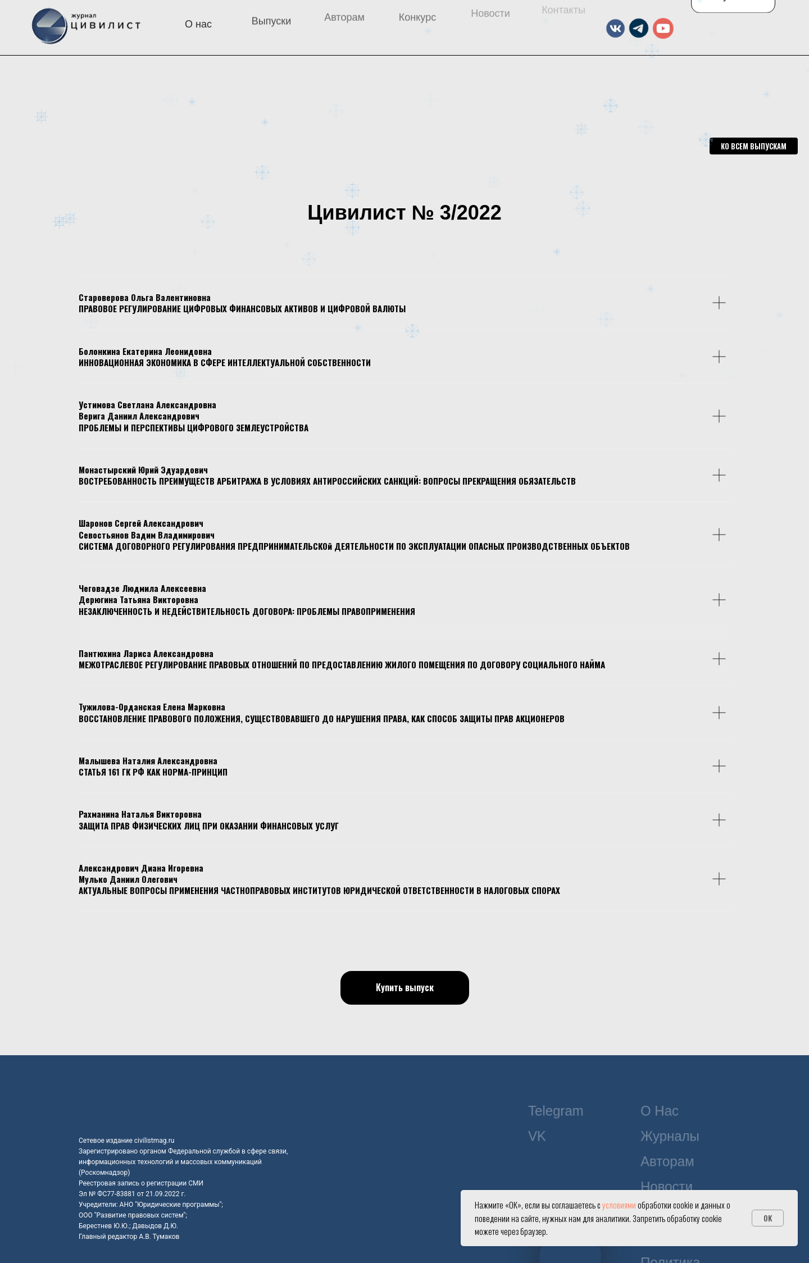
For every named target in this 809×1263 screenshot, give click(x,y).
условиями (619, 1204)
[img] (159, 87)
